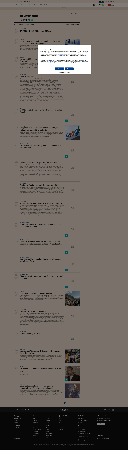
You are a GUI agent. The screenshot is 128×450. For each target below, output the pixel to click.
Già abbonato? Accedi (64, 72)
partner (83, 60)
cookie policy (62, 55)
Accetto (69, 68)
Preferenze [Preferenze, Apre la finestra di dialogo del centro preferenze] (59, 68)
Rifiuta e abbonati (85, 47)
